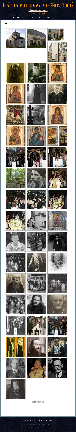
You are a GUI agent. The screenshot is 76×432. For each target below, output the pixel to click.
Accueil (11, 18)
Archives (48, 18)
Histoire (20, 18)
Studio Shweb (41, 428)
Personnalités (30, 18)
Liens (56, 18)
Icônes (40, 18)
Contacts (63, 18)
